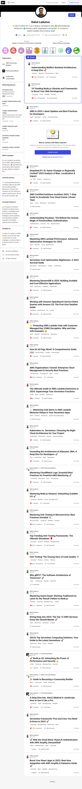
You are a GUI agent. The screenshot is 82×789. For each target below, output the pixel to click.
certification (51, 203)
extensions (49, 395)
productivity (50, 245)
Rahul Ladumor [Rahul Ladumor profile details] (36, 63)
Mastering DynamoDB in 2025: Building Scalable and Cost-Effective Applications (53, 282)
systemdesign (39, 352)
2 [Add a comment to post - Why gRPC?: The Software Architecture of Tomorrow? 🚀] (34, 584)
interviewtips (55, 352)
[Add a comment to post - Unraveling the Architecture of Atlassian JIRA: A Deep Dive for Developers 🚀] (35, 461)
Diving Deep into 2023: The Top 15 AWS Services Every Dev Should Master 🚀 (54, 618)
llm (34, 179)
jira (31, 457)
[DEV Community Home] (3, 2)
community (38, 682)
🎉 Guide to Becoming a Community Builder (51, 679)
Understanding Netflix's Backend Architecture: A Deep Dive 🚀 (54, 69)
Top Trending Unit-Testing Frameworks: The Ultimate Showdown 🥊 (51, 537)
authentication (34, 224)
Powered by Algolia (52, 2)
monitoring (33, 478)
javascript (35, 94)
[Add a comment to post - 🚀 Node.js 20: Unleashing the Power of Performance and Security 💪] (34, 668)
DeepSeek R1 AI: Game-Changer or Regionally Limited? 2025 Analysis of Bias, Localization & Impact (52, 173)
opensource (47, 179)
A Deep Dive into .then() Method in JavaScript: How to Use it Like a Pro (52, 699)
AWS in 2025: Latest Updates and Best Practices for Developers (53, 112)
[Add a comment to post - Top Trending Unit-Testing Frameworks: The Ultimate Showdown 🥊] (36, 545)
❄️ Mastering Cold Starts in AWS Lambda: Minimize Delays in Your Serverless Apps (50, 411)
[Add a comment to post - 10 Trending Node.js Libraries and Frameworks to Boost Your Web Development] (38, 98)
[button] (5, 50)
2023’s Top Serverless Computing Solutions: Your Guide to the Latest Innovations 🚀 (54, 639)
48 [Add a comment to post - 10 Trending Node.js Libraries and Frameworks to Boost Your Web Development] (52, 98)
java (44, 457)
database (45, 286)
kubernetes (33, 436)
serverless (33, 266)
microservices (49, 73)
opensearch (41, 310)
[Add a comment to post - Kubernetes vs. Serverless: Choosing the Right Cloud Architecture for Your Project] (34, 440)
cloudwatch (54, 478)
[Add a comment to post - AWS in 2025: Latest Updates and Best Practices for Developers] (34, 121)
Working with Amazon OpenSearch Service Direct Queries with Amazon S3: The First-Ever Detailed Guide (54, 304)
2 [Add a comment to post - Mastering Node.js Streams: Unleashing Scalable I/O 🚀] (45, 503)
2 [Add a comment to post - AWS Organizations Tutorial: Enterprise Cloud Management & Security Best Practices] (48, 377)
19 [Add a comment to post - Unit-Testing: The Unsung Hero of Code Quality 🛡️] (49, 564)
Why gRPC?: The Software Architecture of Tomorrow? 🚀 (50, 576)
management (44, 373)
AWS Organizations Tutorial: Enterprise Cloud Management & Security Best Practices (52, 369)
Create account (74, 2)
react (32, 746)
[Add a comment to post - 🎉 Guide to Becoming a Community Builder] (34, 686)
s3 (47, 310)
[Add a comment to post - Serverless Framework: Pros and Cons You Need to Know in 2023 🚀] (36, 728)
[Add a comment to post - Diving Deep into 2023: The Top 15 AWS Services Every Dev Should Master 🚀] (35, 626)
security (43, 224)
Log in (63, 2)
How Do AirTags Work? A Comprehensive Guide (53, 349)
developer (38, 117)
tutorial (56, 602)
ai (31, 179)
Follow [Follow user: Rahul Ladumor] (72, 15)
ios (48, 224)
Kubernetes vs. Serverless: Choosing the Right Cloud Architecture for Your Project (52, 432)
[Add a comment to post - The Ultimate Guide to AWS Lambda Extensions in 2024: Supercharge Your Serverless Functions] (35, 398)
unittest (56, 521)
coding (49, 266)
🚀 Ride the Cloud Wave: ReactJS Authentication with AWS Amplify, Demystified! (54, 741)
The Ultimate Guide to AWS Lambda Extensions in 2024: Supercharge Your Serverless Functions (54, 390)
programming (53, 499)
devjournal (43, 203)
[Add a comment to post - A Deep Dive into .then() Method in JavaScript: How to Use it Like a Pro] (34, 707)
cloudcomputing (52, 117)
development (42, 266)
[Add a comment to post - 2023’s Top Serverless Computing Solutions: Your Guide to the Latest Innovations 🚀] (35, 647)
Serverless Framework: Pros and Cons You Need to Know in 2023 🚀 (53, 720)
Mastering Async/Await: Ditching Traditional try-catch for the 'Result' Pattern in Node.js (53, 597)
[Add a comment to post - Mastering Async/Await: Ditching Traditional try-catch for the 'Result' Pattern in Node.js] (36, 605)
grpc (31, 581)
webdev (53, 94)
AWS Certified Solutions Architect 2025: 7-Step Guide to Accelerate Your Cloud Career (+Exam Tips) (53, 197)
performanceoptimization (56, 416)
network (34, 73)
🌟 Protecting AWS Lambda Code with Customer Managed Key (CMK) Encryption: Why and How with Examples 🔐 (54, 328)
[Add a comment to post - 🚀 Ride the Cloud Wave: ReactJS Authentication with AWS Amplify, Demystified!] (33, 749)
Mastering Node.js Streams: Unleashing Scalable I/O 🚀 (54, 495)
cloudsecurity (45, 334)
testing (40, 560)
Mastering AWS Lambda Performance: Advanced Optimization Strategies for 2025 (54, 240)
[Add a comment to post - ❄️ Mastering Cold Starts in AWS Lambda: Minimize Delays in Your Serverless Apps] (35, 419)
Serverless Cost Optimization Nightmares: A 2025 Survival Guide (54, 261)
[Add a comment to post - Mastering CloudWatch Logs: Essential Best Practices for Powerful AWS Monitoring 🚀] (34, 482)
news (32, 352)
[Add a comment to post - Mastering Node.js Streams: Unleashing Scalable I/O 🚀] (34, 503)
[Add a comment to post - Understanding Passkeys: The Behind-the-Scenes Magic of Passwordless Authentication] (34, 227)
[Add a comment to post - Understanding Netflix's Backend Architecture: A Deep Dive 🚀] (37, 77)
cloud (44, 117)
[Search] (9, 2)
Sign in (61, 157)
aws (57, 73)
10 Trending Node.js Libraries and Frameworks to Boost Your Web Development (54, 90)
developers (50, 457)
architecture (57, 266)
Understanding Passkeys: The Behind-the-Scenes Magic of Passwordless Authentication (54, 219)
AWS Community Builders (48, 468)
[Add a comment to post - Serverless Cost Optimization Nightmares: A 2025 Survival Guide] (35, 269)
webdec (46, 581)
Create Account (53, 152)
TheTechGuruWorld (46, 653)
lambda (37, 245)
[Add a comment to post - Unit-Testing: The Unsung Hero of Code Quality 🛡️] (36, 563)
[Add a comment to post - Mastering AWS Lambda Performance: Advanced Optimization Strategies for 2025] (34, 248)
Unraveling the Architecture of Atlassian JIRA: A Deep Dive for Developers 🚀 (53, 453)
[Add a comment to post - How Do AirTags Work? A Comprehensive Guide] (34, 356)
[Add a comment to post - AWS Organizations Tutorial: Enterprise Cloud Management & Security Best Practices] (36, 377)
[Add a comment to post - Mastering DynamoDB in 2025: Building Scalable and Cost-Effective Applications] (34, 290)
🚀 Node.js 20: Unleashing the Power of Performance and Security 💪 (49, 659)
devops (48, 436)
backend (41, 73)
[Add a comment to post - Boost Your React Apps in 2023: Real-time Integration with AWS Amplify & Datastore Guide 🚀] (33, 772)
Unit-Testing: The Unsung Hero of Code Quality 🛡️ (54, 557)
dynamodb (53, 286)
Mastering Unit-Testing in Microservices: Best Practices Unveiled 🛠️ (52, 516)
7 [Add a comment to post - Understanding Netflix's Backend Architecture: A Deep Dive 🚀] (51, 77)
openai (39, 179)
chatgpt (46, 94)
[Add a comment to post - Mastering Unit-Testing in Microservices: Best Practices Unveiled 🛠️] (36, 524)
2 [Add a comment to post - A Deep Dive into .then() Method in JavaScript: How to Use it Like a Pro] (45, 707)
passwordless (55, 224)
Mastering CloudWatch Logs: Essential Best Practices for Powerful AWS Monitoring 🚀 (51, 474)
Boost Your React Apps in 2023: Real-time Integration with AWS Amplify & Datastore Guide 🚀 (53, 763)
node (41, 94)
